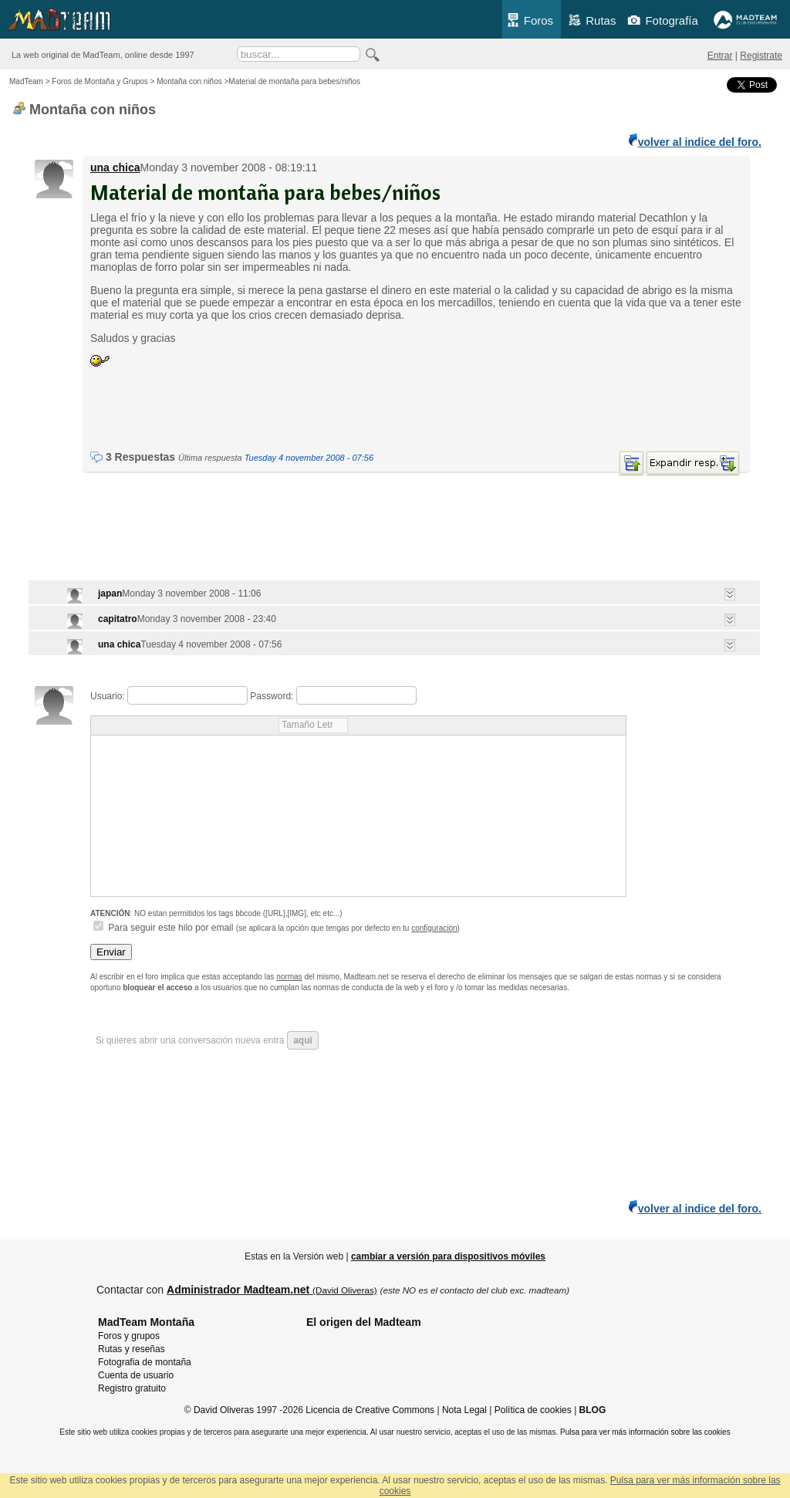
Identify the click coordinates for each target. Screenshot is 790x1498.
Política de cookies (533, 1410)
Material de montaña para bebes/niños (265, 192)
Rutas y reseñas (131, 1349)
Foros (529, 20)
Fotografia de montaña (144, 1362)
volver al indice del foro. (695, 141)
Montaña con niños (189, 81)
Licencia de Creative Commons (370, 1410)
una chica (115, 167)
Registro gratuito (132, 1388)
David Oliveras (224, 1410)
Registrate (761, 55)
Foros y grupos (129, 1336)
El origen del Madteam (363, 1322)
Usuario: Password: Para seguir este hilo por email (358, 812)
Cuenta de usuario (136, 1375)
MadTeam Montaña (146, 1322)
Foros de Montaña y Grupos (100, 81)
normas (289, 976)
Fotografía (662, 20)
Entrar (720, 55)
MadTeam (26, 81)
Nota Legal (464, 1410)
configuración (434, 928)
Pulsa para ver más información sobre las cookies (645, 1432)
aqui (303, 1040)
